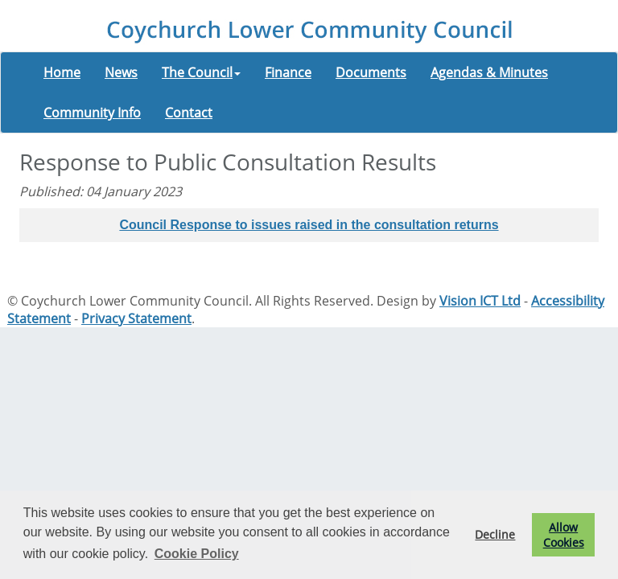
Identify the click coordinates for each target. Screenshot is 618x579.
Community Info (92, 112)
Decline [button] (495, 534)
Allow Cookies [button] (563, 534)
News (121, 72)
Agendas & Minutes (489, 72)
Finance (288, 72)
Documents (371, 72)
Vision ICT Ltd (480, 301)
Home (61, 72)
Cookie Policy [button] (196, 554)
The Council (201, 72)
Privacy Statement (136, 318)
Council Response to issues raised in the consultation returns (308, 225)
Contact (188, 112)
